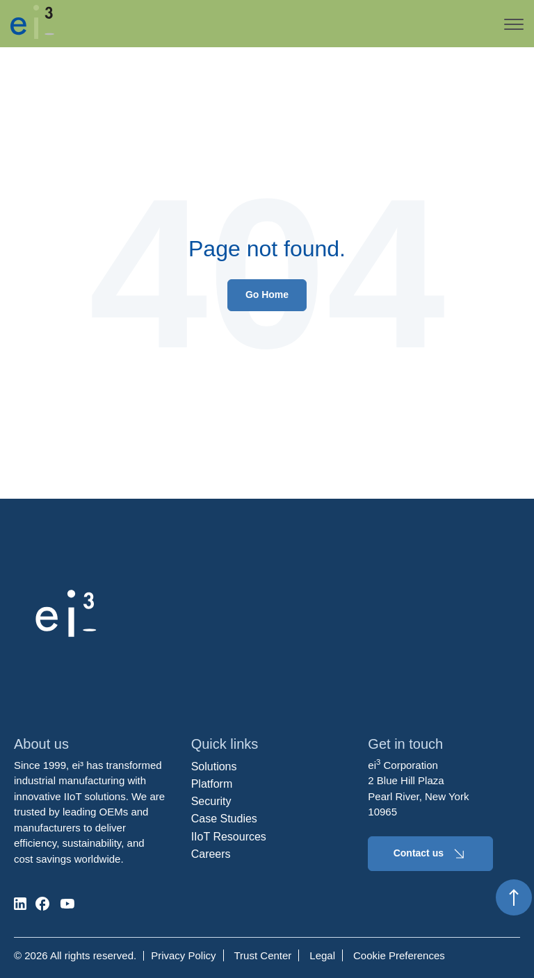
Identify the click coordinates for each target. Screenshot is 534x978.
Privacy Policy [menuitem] (183, 955)
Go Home (267, 294)
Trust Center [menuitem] (263, 955)
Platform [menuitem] (212, 784)
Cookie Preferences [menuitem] (399, 955)
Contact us (431, 853)
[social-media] (20, 903)
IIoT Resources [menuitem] (228, 837)
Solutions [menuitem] (214, 766)
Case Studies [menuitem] (224, 818)
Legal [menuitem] (322, 955)
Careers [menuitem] (211, 854)
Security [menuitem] (211, 801)
